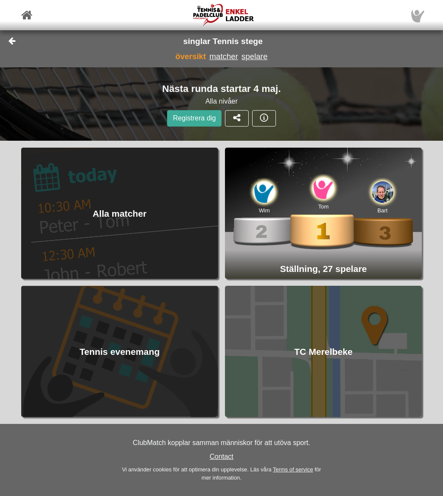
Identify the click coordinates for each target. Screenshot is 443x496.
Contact (221, 456)
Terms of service (293, 469)
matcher (223, 56)
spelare (254, 56)
